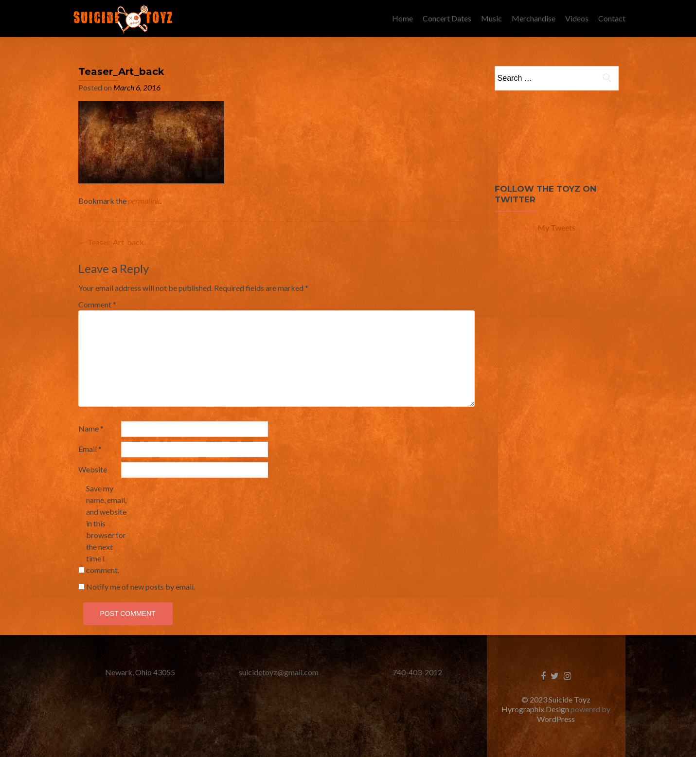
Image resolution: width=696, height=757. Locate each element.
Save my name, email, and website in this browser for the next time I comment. (106, 529)
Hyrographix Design (536, 709)
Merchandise (533, 18)
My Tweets (556, 227)
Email (90, 448)
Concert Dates (447, 18)
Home (402, 18)
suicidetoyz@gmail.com (279, 672)
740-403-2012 (417, 672)
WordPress (556, 718)
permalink (144, 200)
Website (92, 469)
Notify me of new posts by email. (140, 586)
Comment (97, 304)
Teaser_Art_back (111, 242)
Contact (611, 18)
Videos (577, 18)
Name (91, 428)
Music (491, 18)
